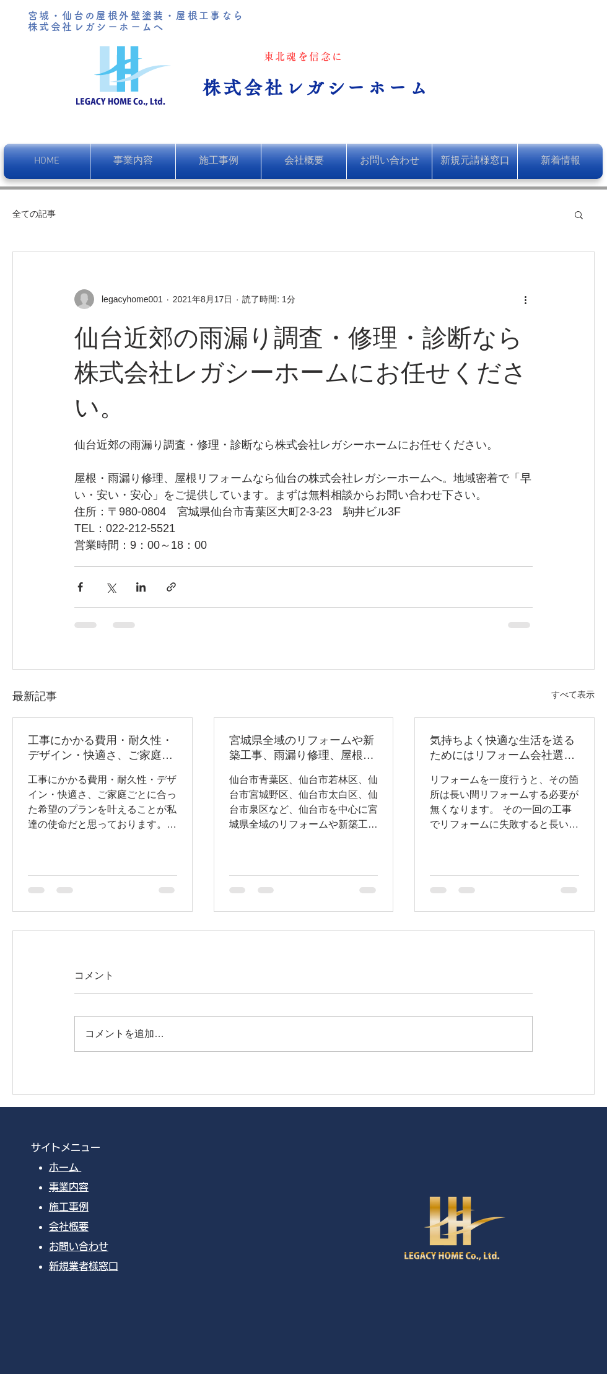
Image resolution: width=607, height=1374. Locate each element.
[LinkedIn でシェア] (141, 587)
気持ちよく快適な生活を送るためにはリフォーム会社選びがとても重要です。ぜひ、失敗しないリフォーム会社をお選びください (502, 748)
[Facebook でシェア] (80, 587)
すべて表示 (573, 694)
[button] (579, 214)
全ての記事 (34, 214)
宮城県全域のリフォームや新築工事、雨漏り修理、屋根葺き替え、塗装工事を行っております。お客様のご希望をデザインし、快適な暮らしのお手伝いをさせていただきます (301, 748)
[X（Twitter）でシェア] (110, 587)
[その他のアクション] (525, 299)
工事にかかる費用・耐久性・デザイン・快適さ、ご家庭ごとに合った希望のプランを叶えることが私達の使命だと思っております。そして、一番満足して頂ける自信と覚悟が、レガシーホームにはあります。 (100, 748)
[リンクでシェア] (171, 587)
